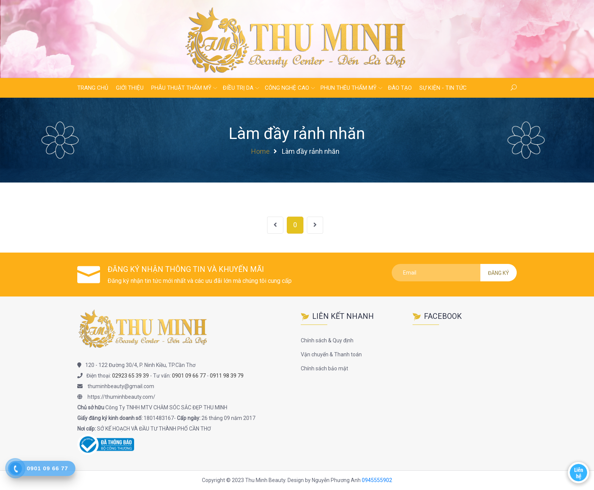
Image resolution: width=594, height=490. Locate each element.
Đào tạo (400, 87)
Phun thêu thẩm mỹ (348, 87)
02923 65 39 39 (130, 376)
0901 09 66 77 (189, 376)
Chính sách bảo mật (324, 368)
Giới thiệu (130, 87)
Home (260, 151)
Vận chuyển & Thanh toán (331, 354)
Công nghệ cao (287, 87)
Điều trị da (238, 87)
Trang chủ (92, 87)
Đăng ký (498, 273)
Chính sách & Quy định (327, 340)
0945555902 (377, 480)
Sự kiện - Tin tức (443, 87)
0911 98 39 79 (227, 376)
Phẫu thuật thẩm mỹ (181, 87)
